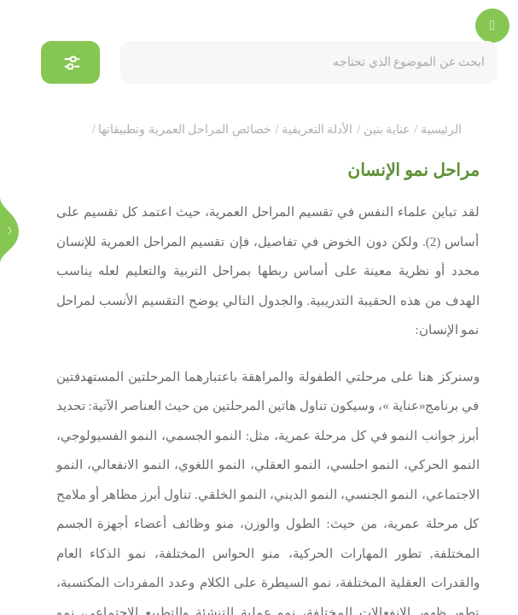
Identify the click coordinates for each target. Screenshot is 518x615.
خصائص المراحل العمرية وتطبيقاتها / (181, 129)
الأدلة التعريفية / (314, 129)
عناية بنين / (383, 129)
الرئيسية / (437, 129)
